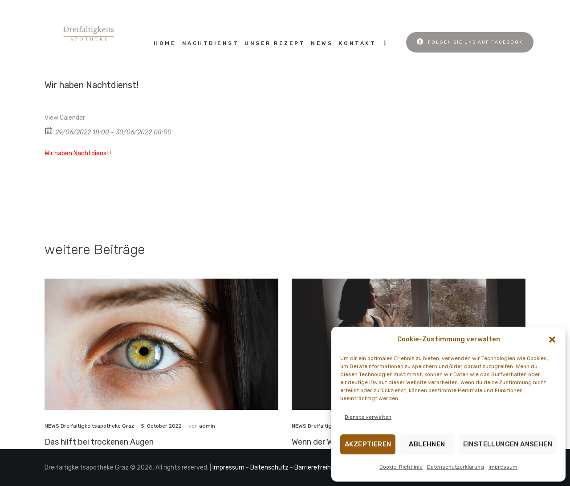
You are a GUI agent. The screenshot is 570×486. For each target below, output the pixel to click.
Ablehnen (427, 444)
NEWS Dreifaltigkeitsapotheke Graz (89, 426)
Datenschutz (269, 467)
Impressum (503, 467)
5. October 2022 (161, 426)
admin (207, 426)
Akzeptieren (368, 444)
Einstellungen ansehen (507, 444)
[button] (552, 339)
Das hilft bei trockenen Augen (99, 441)
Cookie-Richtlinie (401, 467)
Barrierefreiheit (316, 467)
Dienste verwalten (368, 417)
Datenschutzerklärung (455, 467)
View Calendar (65, 117)
